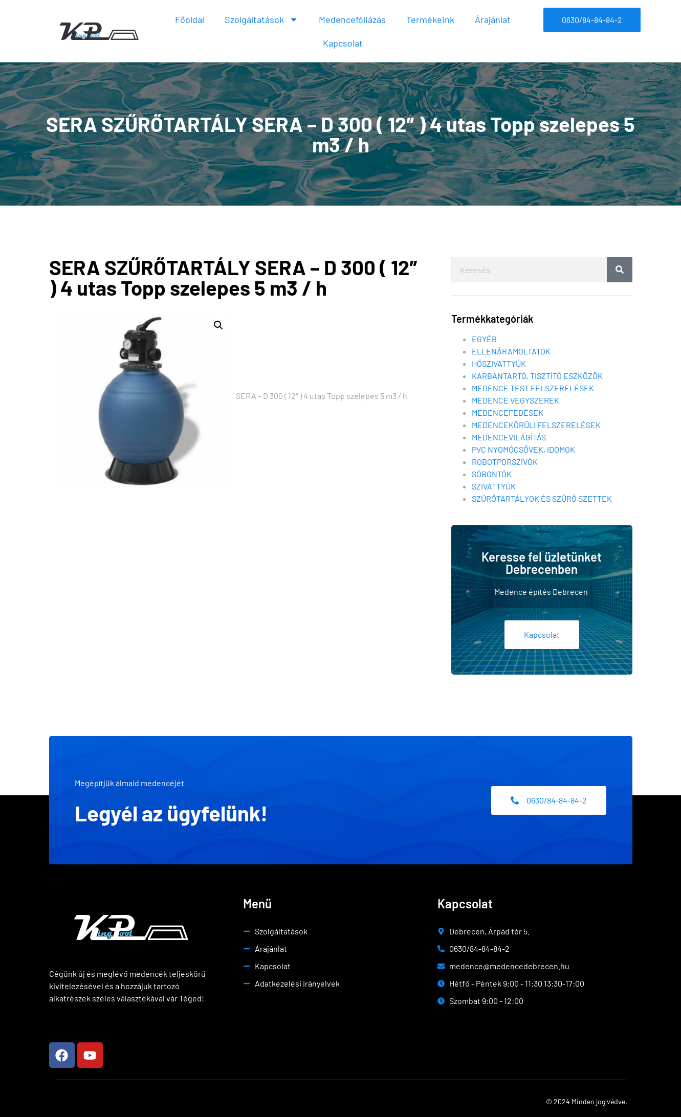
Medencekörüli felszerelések (536, 425)
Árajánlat (493, 19)
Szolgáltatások (261, 19)
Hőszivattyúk (499, 363)
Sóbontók (492, 474)
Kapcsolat (343, 43)
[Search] (619, 269)
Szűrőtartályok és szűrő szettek (542, 498)
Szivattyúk (494, 486)
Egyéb (484, 339)
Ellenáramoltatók (511, 351)
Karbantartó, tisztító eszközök (537, 376)
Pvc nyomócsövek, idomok (523, 449)
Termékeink (430, 19)
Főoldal (189, 19)
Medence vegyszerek (515, 400)
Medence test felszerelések (533, 388)
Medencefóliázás (352, 19)
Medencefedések (507, 412)
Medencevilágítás (509, 437)
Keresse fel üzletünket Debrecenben (541, 562)
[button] (218, 325)
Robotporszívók (505, 461)
